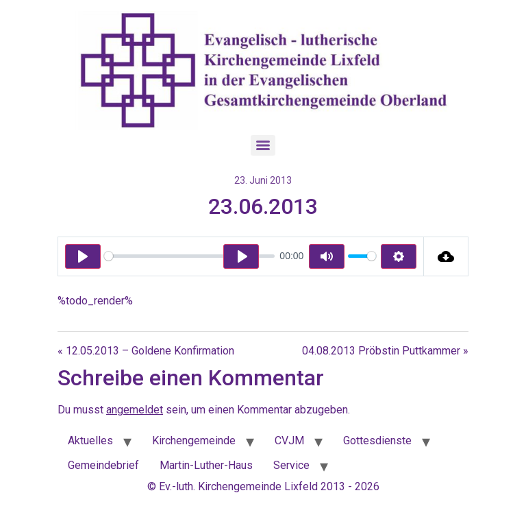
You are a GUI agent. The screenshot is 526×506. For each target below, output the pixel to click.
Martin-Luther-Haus (206, 465)
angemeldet (134, 409)
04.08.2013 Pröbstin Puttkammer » (385, 350)
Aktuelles (90, 440)
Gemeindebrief (103, 465)
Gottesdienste (377, 440)
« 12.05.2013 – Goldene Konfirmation (146, 350)
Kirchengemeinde (194, 440)
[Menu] (263, 145)
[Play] (83, 256)
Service (291, 465)
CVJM (289, 440)
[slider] (189, 256)
